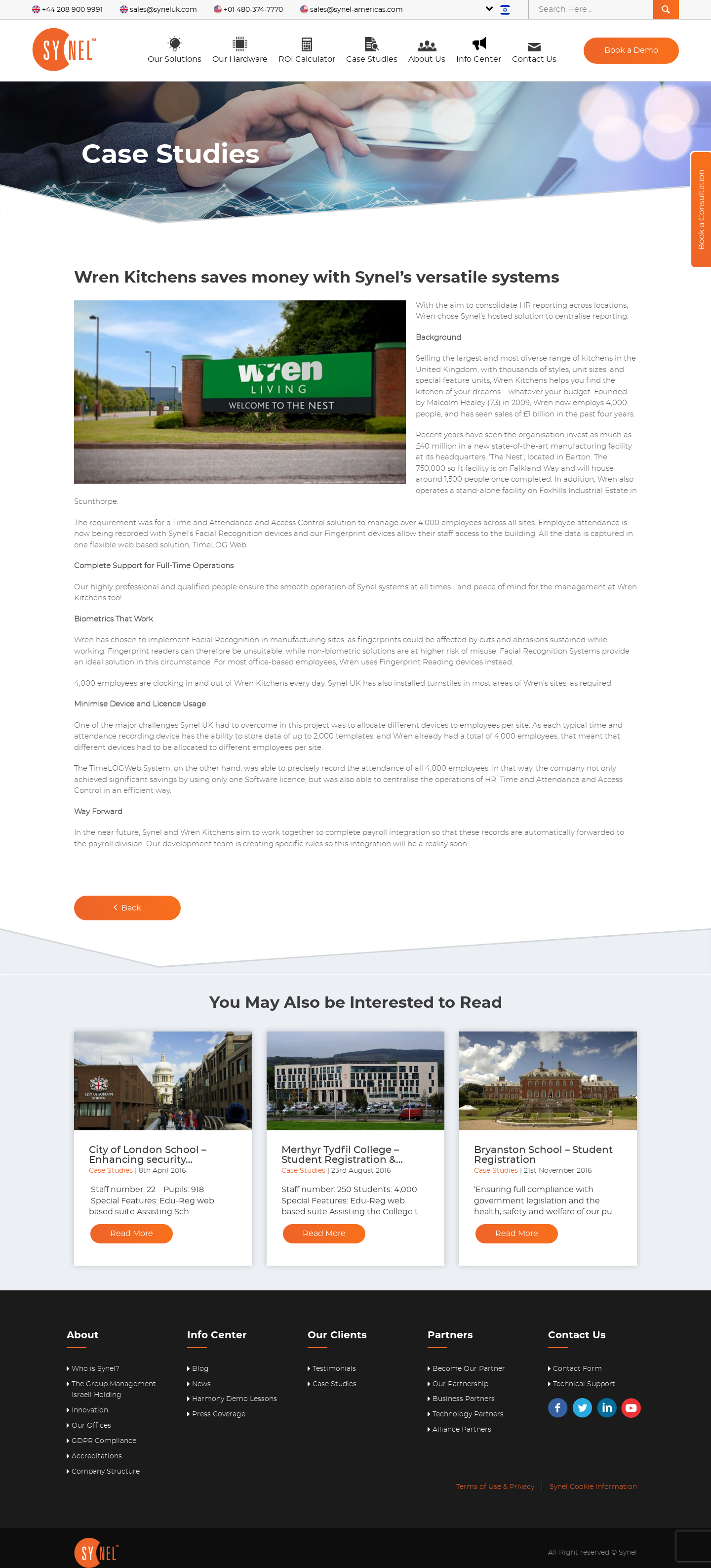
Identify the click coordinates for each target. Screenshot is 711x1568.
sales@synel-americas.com (351, 9)
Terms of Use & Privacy (495, 1487)
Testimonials (334, 1368)
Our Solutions (174, 49)
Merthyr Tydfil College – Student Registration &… (342, 1155)
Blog (200, 1368)
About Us (426, 49)
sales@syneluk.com (158, 9)
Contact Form (577, 1368)
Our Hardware (240, 49)
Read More (131, 1234)
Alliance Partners (462, 1429)
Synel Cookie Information (593, 1487)
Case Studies (371, 49)
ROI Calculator (306, 49)
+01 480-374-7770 (248, 9)
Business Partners (464, 1399)
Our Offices (91, 1425)
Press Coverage (218, 1414)
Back (127, 907)
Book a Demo (631, 50)
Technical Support (584, 1384)
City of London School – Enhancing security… (147, 1155)
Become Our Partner (469, 1368)
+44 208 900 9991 (67, 9)
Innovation (90, 1410)
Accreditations (97, 1456)
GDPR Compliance (104, 1441)
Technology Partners (468, 1414)
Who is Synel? (95, 1368)
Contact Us (534, 49)
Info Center (478, 49)
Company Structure (106, 1471)
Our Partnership (460, 1384)
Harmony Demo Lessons (234, 1399)
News (201, 1384)
